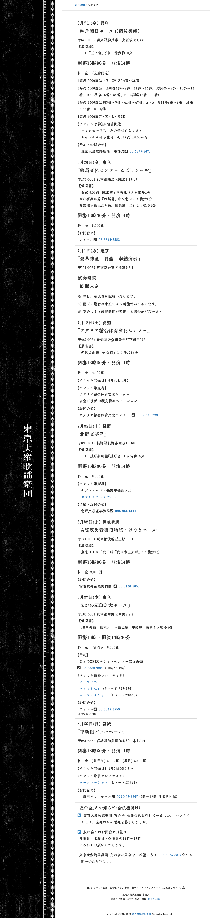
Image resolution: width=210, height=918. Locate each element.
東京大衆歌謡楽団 (141, 914)
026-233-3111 (125, 511)
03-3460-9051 (129, 586)
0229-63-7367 (127, 796)
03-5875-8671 (140, 151)
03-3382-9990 (93, 668)
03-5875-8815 (171, 855)
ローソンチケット (93, 695)
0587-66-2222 (147, 415)
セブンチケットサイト (99, 497)
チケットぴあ (90, 688)
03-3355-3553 (109, 239)
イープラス (88, 682)
